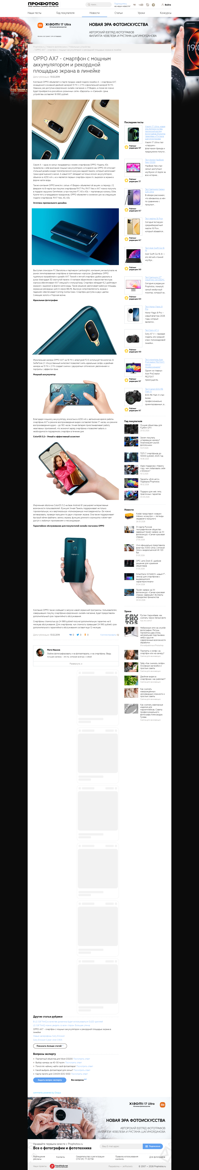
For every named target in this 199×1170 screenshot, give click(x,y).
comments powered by (47, 1092)
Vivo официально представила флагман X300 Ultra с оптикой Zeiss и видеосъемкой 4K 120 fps (150, 549)
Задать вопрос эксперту (50, 1080)
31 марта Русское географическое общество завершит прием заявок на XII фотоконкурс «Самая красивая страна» (150, 532)
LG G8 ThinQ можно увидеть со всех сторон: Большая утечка (61, 1025)
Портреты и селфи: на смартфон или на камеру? (152, 652)
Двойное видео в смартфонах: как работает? (152, 677)
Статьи (119, 13)
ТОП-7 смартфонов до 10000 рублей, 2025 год (151, 454)
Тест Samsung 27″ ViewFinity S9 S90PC (155, 278)
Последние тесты (133, 122)
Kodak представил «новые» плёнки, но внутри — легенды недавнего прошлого (150, 516)
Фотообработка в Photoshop (151, 645)
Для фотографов (157, 1157)
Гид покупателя (65, 13)
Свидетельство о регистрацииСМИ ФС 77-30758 (90, 1157)
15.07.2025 (144, 448)
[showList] (50, 1046)
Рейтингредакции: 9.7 (135, 147)
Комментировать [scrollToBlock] (108, 634)
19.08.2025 (144, 459)
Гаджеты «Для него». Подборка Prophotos (150, 480)
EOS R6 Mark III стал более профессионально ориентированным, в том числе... (154, 401)
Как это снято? (146, 620)
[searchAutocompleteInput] (99, 4)
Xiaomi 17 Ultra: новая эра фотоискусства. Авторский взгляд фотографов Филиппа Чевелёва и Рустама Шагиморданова (155, 132)
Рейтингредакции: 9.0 (135, 268)
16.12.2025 (144, 474)
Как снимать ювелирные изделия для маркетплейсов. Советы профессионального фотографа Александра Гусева (151, 710)
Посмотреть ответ (81, 1058)
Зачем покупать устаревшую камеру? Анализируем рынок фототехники (150, 441)
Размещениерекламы (39, 1157)
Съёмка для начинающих (150, 656)
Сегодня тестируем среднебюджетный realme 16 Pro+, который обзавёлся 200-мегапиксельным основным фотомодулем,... (155, 231)
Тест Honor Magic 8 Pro (154, 308)
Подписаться (154, 1146)
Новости (95, 13)
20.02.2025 (144, 430)
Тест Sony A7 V (152, 330)
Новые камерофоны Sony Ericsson (49, 1036)
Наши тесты (34, 13)
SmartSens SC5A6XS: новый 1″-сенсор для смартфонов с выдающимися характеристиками (151, 578)
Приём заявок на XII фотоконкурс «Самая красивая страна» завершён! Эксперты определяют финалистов (150, 594)
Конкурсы (165, 13)
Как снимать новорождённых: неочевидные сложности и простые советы (152, 693)
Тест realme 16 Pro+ (154, 218)
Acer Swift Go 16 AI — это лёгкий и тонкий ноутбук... (155, 257)
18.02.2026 (144, 484)
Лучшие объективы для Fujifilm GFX (151, 426)
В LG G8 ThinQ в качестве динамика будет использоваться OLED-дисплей (68, 1021)
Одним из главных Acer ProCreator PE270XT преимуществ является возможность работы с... (155, 380)
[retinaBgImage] (131, 429)
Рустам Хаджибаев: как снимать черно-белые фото (153, 616)
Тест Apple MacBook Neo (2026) (154, 161)
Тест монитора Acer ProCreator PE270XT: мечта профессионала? (155, 363)
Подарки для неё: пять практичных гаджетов (150, 492)
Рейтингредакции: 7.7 (135, 180)
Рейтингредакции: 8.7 (135, 210)
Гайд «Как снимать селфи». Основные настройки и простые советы (152, 666)
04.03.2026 (145, 497)
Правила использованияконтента (126, 1157)
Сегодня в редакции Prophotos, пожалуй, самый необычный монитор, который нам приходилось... (155, 289)
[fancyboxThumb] (75, 129)
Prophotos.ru (160, 1166)
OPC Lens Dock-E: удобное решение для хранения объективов (148, 563)
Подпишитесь (121, 3)
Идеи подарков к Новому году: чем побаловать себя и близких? (152, 468)
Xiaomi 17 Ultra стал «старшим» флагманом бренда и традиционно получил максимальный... (155, 148)
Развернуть (75, 663)
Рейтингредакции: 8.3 (135, 298)
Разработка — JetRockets (121, 1166)
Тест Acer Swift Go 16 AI (154, 249)
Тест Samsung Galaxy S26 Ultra (155, 190)
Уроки (141, 13)
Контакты (60, 1157)
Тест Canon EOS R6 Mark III (154, 390)
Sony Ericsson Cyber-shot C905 (47, 1040)
